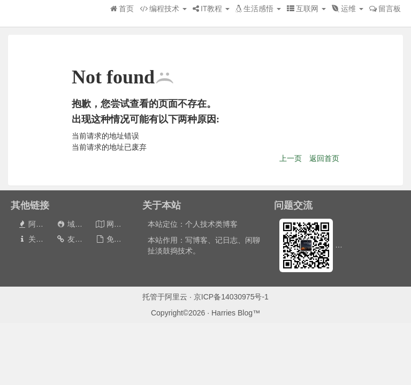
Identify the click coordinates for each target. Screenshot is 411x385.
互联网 (306, 8)
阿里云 (176, 296)
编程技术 (163, 8)
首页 (122, 8)
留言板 (385, 8)
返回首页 (324, 158)
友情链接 (76, 239)
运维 (347, 8)
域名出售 (76, 224)
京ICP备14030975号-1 (231, 296)
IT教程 (211, 8)
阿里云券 (37, 224)
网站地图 (115, 224)
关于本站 (37, 239)
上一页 (290, 158)
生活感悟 (258, 8)
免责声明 (115, 239)
